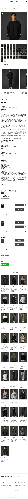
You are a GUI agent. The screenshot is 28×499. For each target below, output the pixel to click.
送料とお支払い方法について (20, 482)
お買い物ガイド (4, 482)
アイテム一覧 (6, 8)
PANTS (7, 93)
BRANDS (7, 5)
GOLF (22, 5)
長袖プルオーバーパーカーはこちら (9, 150)
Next (25, 26)
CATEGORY (12, 5)
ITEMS (17, 5)
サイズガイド (3, 490)
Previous (2, 26)
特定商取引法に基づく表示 (20, 485)
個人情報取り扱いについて (6, 485)
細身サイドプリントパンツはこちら (9, 143)
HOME (1, 8)
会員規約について (18, 488)
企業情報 (16, 490)
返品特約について (4, 258)
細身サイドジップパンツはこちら (8, 146)
